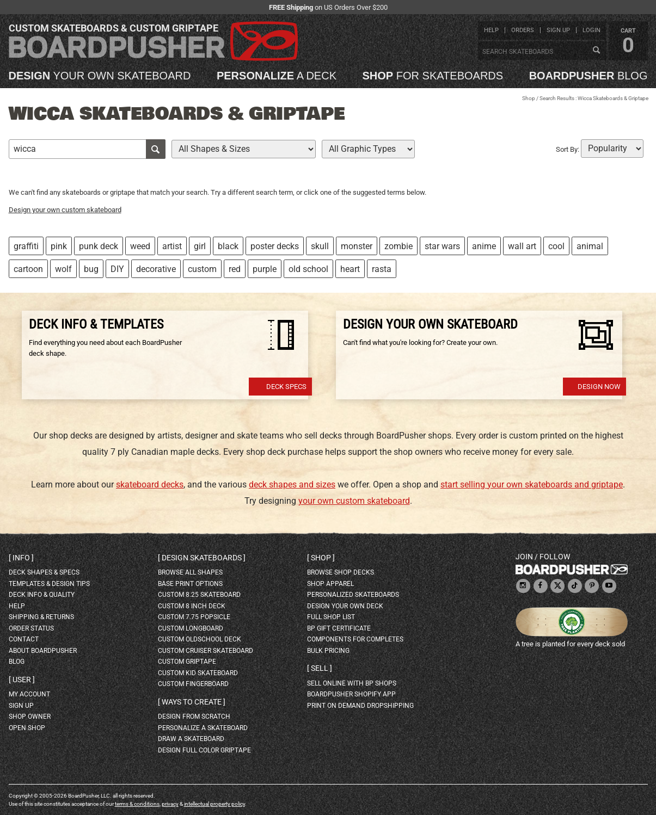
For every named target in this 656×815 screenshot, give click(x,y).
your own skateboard (100, 75)
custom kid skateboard (198, 673)
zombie (398, 246)
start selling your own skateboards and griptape (531, 484)
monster (356, 246)
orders (522, 30)
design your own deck (345, 606)
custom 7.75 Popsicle (194, 617)
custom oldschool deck (199, 639)
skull (320, 246)
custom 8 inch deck (191, 606)
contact (24, 639)
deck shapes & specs (44, 572)
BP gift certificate (339, 628)
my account (29, 694)
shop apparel (330, 584)
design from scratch (194, 716)
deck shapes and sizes (292, 484)
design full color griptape (204, 750)
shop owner (30, 716)
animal (590, 246)
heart (350, 269)
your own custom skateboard (354, 501)
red (235, 269)
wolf (63, 269)
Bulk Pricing (328, 651)
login (591, 30)
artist (172, 246)
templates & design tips (49, 584)
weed (140, 246)
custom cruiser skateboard (205, 651)
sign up (558, 30)
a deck (276, 75)
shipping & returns (41, 617)
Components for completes (355, 639)
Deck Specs (286, 386)
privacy (170, 803)
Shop (528, 98)
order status (31, 628)
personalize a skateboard (203, 728)
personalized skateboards (353, 594)
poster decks (274, 246)
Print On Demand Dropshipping (360, 705)
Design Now (599, 386)
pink (59, 246)
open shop (27, 728)
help (491, 30)
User (22, 679)
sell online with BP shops (351, 683)
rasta (381, 269)
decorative (156, 269)
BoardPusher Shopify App (351, 694)
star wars (442, 246)
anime (484, 246)
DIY (117, 269)
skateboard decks (149, 484)
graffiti (26, 246)
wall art (522, 246)
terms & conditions (137, 803)
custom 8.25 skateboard (199, 594)
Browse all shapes (190, 572)
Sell (319, 668)
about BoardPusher (43, 651)
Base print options (190, 584)
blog (588, 75)
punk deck (98, 246)
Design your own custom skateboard (65, 210)
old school (308, 269)
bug (91, 269)
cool (556, 246)
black (228, 246)
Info (21, 557)
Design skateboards (202, 557)
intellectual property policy (214, 803)
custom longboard (190, 628)
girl (200, 246)
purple (265, 269)
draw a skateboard (191, 739)
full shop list (331, 617)
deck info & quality (42, 594)
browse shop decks (340, 572)
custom (202, 269)
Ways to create (192, 701)
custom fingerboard (193, 684)
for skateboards (433, 75)
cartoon (28, 269)
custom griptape (187, 661)
